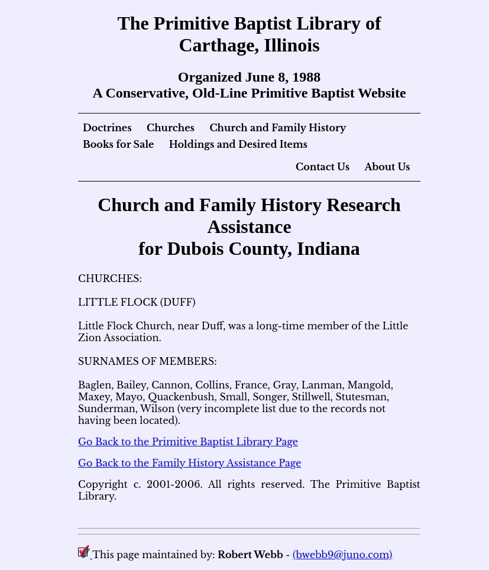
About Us (387, 167)
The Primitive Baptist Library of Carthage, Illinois (249, 34)
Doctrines (107, 128)
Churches (171, 128)
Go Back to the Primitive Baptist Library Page (188, 442)
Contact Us (322, 167)
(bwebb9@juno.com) (342, 555)
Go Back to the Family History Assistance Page (189, 463)
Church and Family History (277, 128)
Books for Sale (118, 144)
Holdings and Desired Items (238, 144)
